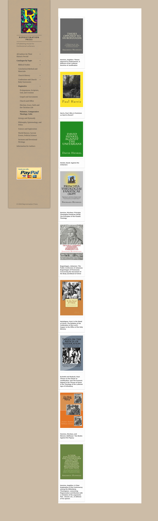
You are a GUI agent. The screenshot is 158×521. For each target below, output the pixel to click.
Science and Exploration (27, 129)
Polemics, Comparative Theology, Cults (29, 113)
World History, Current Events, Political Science (27, 134)
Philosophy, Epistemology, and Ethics (29, 123)
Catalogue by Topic (24, 60)
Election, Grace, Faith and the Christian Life (29, 106)
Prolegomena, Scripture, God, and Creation (29, 91)
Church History (24, 75)
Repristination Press (29, 38)
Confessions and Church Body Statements (27, 80)
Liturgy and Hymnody (26, 118)
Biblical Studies (24, 65)
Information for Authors (26, 146)
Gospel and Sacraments (29, 97)
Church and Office (27, 101)
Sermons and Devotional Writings (27, 140)
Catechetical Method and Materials (27, 70)
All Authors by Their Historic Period (24, 55)
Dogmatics (22, 86)
